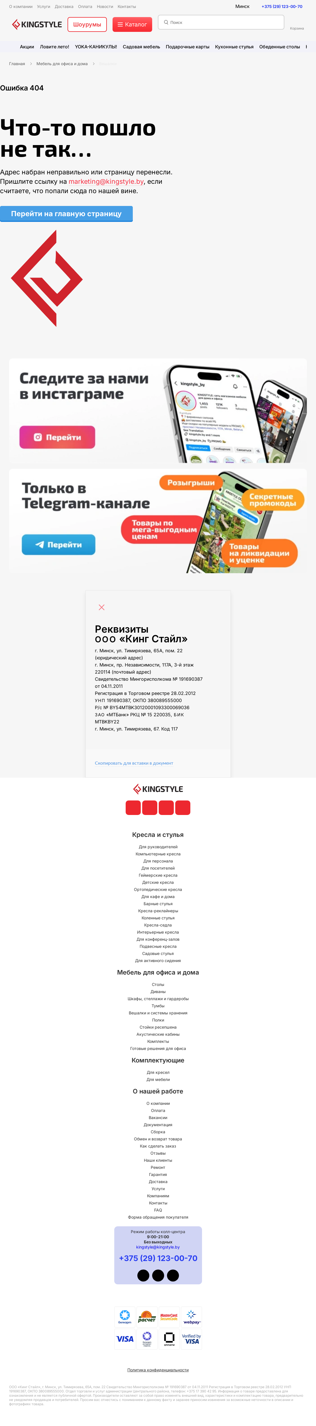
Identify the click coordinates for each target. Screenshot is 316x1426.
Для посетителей (158, 868)
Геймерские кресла (158, 875)
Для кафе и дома (158, 896)
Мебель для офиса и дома (62, 63)
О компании (158, 1103)
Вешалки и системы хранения (158, 1012)
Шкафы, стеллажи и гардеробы (158, 998)
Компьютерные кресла (158, 853)
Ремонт (158, 1167)
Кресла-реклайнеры (158, 910)
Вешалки (108, 63)
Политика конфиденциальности (158, 1369)
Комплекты (158, 1041)
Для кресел (158, 1072)
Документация (158, 1124)
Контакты (158, 1202)
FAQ (158, 1210)
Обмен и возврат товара (158, 1138)
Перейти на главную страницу (66, 213)
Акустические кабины (158, 1034)
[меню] (132, 24)
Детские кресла (158, 882)
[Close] (103, 604)
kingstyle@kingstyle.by (158, 1247)
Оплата (158, 1110)
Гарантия (158, 1174)
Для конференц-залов (158, 939)
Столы (158, 984)
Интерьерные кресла (158, 932)
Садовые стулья (158, 953)
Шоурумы (87, 24)
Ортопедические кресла (158, 889)
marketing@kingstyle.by (106, 181)
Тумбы (158, 1005)
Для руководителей (158, 846)
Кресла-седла (158, 925)
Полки (158, 1020)
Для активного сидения (158, 960)
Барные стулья (158, 903)
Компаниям (158, 1195)
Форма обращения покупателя (158, 1217)
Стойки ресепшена (158, 1027)
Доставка (158, 1181)
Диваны (158, 991)
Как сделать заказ (158, 1146)
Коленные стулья (158, 917)
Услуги (158, 1188)
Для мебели (158, 1079)
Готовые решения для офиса (158, 1048)
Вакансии (158, 1117)
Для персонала (158, 861)
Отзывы (158, 1153)
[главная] (37, 24)
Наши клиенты (158, 1160)
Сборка (158, 1131)
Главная (17, 63)
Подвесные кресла (158, 946)
